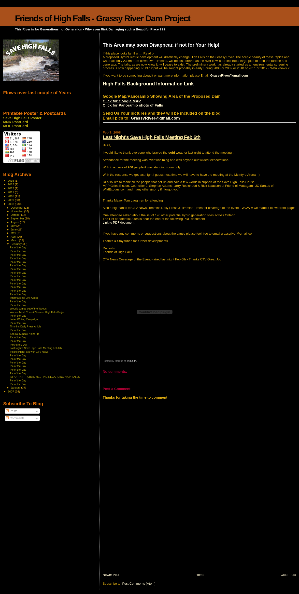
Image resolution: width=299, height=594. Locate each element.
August (15, 222)
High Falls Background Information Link (148, 83)
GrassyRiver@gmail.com (229, 75)
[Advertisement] (139, 538)
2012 (11, 188)
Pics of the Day (18, 344)
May (14, 232)
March (15, 240)
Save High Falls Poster (22, 118)
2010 (11, 196)
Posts (11, 411)
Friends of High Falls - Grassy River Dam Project (102, 18)
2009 (11, 200)
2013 (11, 184)
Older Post (288, 575)
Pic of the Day (18, 247)
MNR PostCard (15, 122)
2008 (11, 203)
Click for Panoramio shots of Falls (133, 105)
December (17, 207)
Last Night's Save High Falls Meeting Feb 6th (151, 137)
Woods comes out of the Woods (28, 308)
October (16, 214)
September (18, 218)
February (17, 244)
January (16, 387)
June (14, 229)
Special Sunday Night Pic (24, 333)
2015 (11, 180)
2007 (11, 391)
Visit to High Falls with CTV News (29, 351)
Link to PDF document (118, 222)
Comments (15, 418)
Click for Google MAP (122, 101)
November (17, 211)
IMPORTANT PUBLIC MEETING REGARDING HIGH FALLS (45, 376)
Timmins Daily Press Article (25, 326)
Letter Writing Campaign (24, 319)
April (14, 236)
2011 (11, 192)
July (13, 225)
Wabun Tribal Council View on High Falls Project (37, 312)
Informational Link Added (24, 297)
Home (200, 575)
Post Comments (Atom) (138, 583)
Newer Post (111, 575)
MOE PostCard (15, 126)
